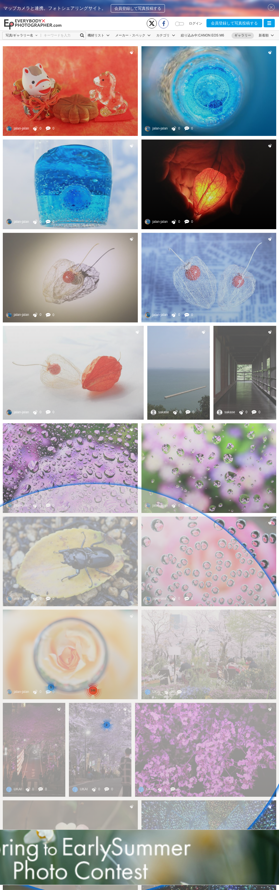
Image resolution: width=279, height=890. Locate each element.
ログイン (195, 23)
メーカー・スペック (133, 35)
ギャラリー (242, 35)
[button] (269, 23)
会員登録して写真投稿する (137, 8)
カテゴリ (165, 35)
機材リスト (99, 35)
